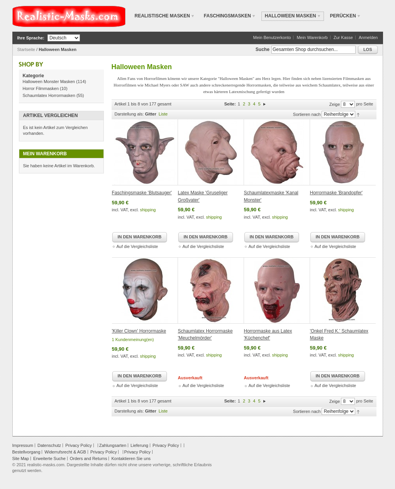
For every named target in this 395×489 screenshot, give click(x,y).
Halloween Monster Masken (49, 81)
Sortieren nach (307, 114)
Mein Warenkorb (312, 37)
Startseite (26, 49)
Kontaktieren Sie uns (131, 458)
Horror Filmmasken (41, 88)
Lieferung (139, 445)
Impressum (22, 445)
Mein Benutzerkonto (272, 37)
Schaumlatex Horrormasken (49, 95)
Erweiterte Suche (49, 458)
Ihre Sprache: (30, 38)
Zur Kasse (343, 37)
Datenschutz (49, 445)
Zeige (334, 104)
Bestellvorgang (26, 452)
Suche (263, 49)
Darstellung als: (129, 114)
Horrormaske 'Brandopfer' (336, 192)
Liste (163, 114)
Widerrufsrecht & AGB (65, 452)
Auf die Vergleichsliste (137, 246)
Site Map (20, 458)
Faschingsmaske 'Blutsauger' (142, 192)
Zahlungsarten (112, 445)
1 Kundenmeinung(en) (133, 339)
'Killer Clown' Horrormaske (139, 331)
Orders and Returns (88, 458)
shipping (148, 209)
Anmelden (368, 37)
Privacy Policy (78, 445)
